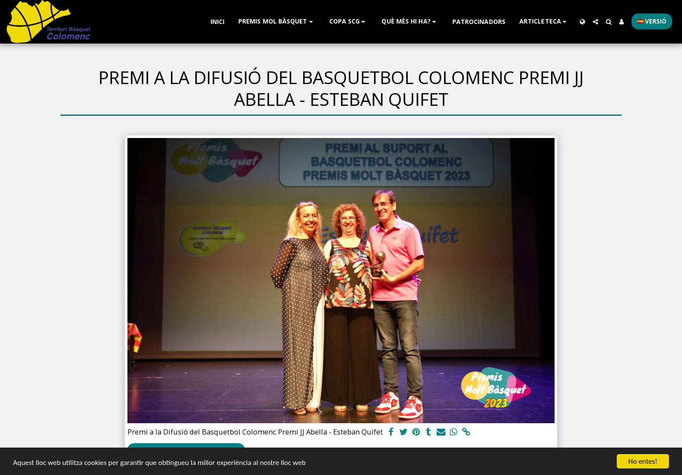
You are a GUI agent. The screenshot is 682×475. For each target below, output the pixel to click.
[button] (277, 21)
